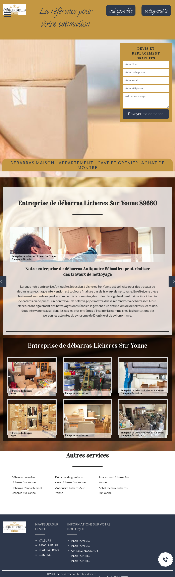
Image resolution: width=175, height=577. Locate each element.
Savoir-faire (48, 545)
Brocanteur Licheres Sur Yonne (114, 480)
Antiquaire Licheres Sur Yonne (69, 490)
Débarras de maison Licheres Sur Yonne (24, 480)
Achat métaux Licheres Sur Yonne (113, 490)
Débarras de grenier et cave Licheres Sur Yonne (70, 480)
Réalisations (49, 550)
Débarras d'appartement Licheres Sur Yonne (27, 490)
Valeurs (45, 540)
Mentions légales (86, 574)
